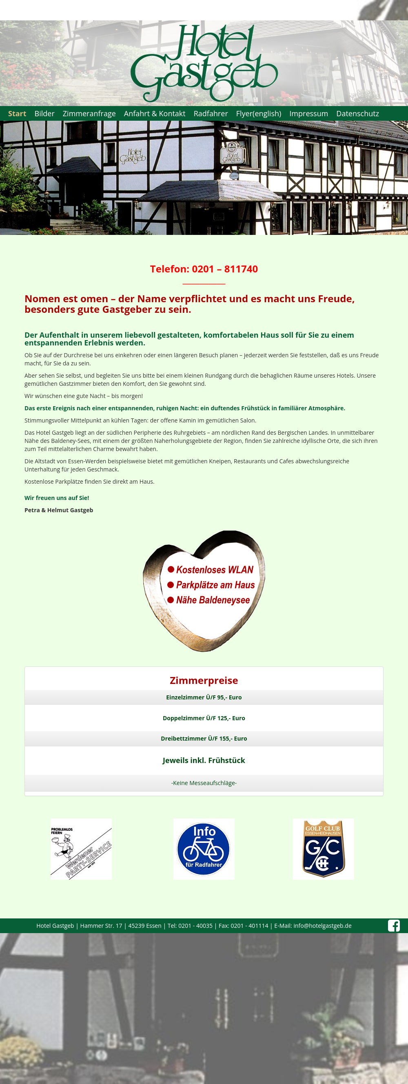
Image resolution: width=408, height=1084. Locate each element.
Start (17, 113)
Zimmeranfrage (89, 113)
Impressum (308, 113)
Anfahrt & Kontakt (155, 113)
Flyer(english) (259, 113)
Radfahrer (211, 113)
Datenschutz (357, 113)
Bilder (45, 113)
